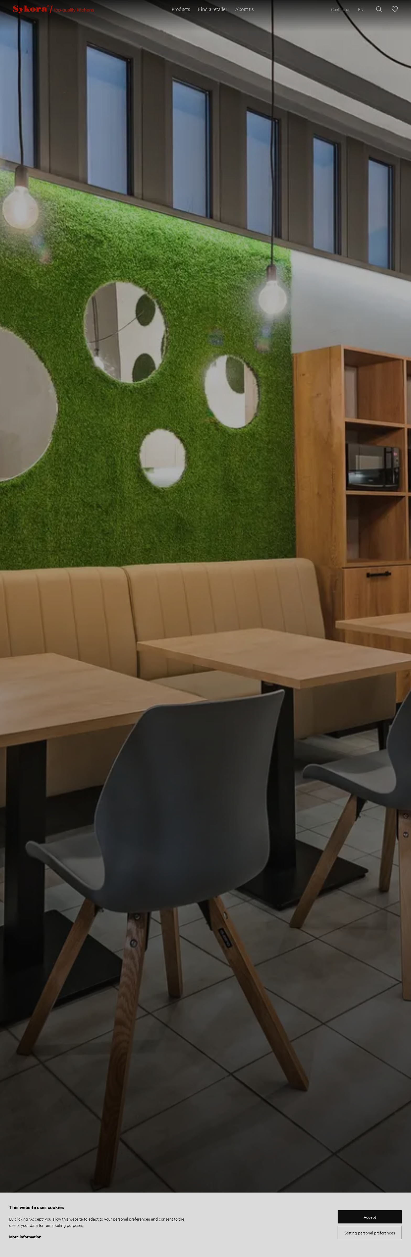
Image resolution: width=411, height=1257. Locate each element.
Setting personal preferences (369, 1232)
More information (25, 1236)
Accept (370, 1217)
